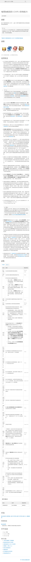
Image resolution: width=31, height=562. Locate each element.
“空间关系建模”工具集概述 (8, 540)
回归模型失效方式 (21, 256)
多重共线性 (11, 136)
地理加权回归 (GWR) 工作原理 (9, 544)
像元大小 (24, 516)
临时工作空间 (19, 516)
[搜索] (25, 1)
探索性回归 (5, 549)
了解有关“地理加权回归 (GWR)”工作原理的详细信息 (12, 38)
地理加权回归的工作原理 (21, 254)
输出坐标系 (3, 516)
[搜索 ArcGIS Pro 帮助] (14, 1)
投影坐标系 (13, 116)
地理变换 (8, 516)
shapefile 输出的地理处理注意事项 (18, 214)
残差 (26, 104)
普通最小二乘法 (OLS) (7, 545)
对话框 (3, 264)
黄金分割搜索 (8, 221)
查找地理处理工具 (7, 553)
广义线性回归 (13, 237)
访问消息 (12, 95)
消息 (15, 93)
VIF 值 (7, 238)
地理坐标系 (20, 116)
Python (7, 264)
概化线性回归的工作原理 (8, 542)
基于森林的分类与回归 (7, 551)
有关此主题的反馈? (26, 559)
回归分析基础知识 (7, 547)
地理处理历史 (23, 95)
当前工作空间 (13, 516)
